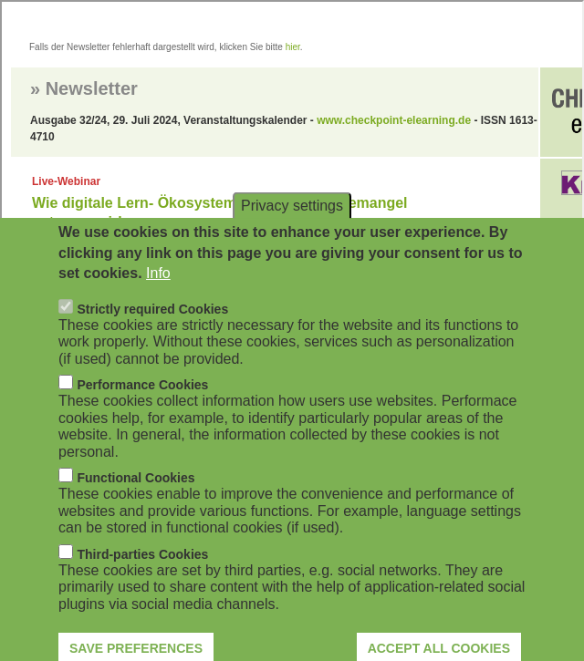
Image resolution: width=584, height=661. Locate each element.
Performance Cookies (142, 408)
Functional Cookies (135, 501)
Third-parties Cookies (142, 577)
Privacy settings (292, 229)
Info (158, 297)
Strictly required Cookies (152, 332)
